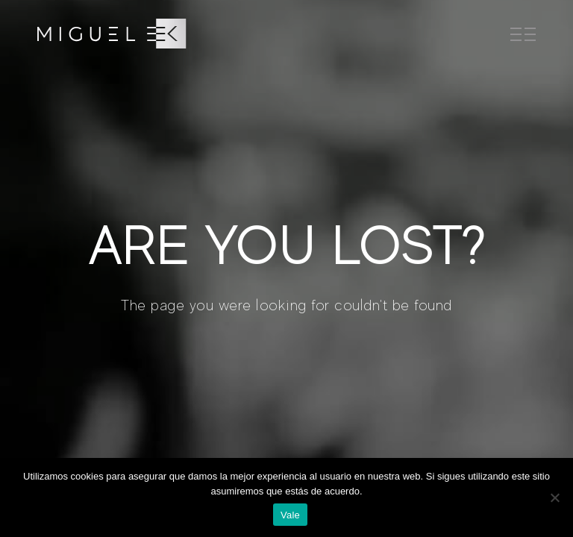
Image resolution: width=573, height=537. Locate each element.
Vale (290, 515)
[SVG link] (112, 33)
